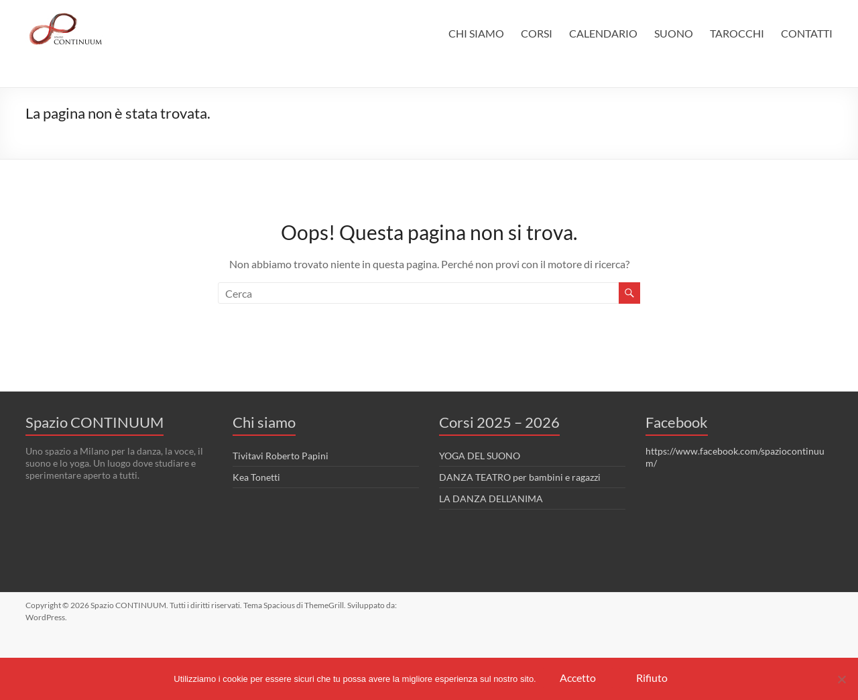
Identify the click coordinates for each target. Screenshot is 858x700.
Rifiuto (652, 677)
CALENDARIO (603, 33)
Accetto (578, 677)
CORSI (536, 33)
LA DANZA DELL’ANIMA (491, 498)
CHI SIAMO (476, 33)
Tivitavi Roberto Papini (280, 455)
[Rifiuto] (841, 679)
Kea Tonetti (256, 477)
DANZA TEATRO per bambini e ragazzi (520, 477)
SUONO (673, 33)
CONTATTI (807, 33)
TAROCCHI (737, 33)
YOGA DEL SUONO (479, 455)
